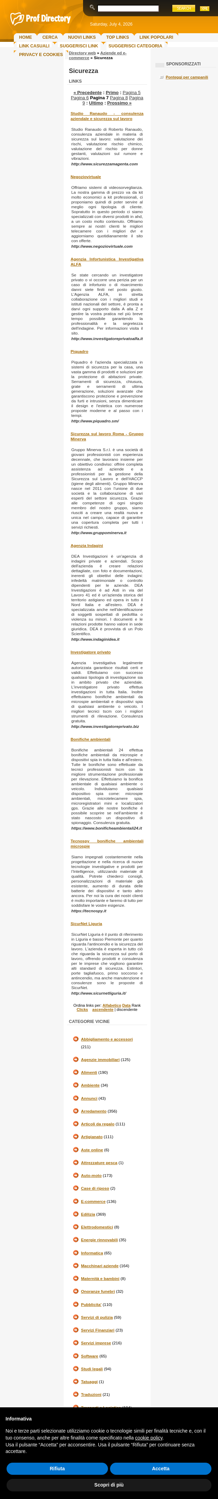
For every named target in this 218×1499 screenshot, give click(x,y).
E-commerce (93, 1201)
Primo (112, 92)
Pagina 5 (132, 92)
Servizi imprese (96, 1343)
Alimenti (89, 1072)
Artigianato (91, 1136)
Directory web (82, 53)
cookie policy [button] (148, 1438)
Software (89, 1356)
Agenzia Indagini (87, 545)
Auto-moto (91, 1175)
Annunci (89, 1098)
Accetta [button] (161, 1468)
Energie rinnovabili (99, 1239)
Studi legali (92, 1369)
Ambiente (90, 1085)
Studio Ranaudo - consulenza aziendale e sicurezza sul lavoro (107, 116)
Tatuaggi (89, 1381)
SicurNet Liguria (86, 923)
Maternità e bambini (100, 1278)
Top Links (117, 37)
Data (126, 1005)
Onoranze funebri (98, 1291)
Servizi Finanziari (98, 1330)
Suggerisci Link (79, 46)
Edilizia (88, 1214)
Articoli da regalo (98, 1124)
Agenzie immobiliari (100, 1059)
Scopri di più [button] (109, 1485)
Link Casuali (34, 46)
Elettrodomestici (97, 1227)
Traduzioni (91, 1394)
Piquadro (79, 351)
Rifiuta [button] (57, 1468)
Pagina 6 (80, 97)
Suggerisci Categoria (135, 46)
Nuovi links (82, 37)
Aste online (92, 1150)
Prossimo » (119, 103)
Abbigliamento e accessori (107, 1039)
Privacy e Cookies (41, 54)
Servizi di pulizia (97, 1317)
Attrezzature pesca (99, 1162)
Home (25, 37)
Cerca (49, 37)
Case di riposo (95, 1188)
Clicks (82, 1009)
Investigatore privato (91, 652)
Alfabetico (111, 1005)
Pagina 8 (119, 97)
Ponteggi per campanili (187, 77)
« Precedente (87, 92)
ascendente (102, 1009)
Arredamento (94, 1111)
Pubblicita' (91, 1304)
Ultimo (96, 103)
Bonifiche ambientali (90, 739)
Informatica (92, 1253)
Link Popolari (156, 37)
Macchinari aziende (99, 1265)
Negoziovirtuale (86, 176)
